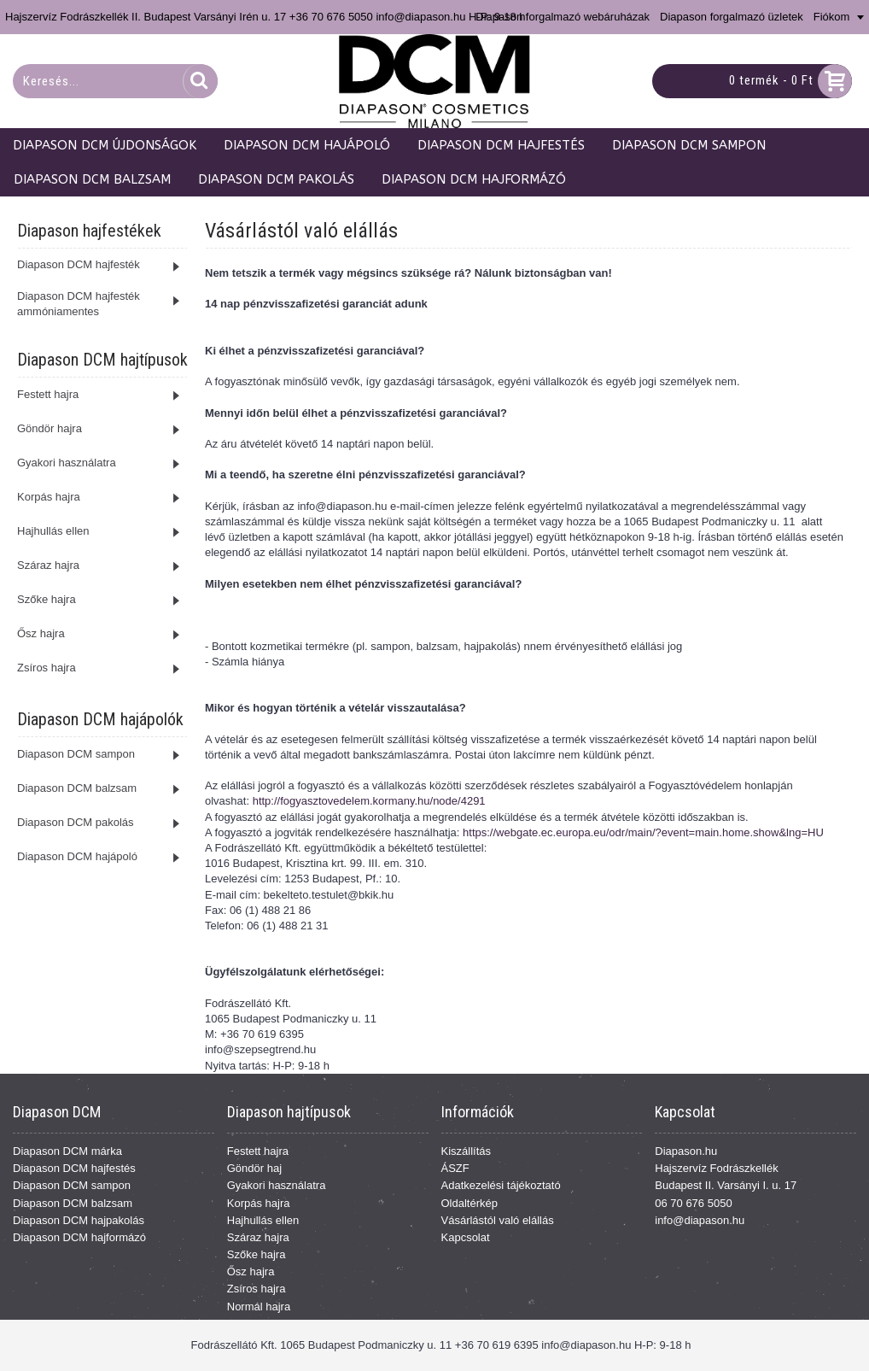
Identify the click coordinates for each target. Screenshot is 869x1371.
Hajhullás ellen (263, 1220)
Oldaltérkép (469, 1203)
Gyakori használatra (276, 1185)
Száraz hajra (258, 1237)
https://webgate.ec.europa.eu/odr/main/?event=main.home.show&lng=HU (643, 832)
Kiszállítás (466, 1151)
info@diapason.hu (699, 1220)
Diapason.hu (686, 1151)
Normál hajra (258, 1306)
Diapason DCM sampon (72, 1185)
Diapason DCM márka (67, 1151)
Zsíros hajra (256, 1288)
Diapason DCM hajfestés (74, 1168)
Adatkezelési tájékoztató (501, 1185)
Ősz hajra (251, 1271)
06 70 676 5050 (693, 1203)
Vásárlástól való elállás (497, 1220)
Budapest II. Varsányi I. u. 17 (725, 1185)
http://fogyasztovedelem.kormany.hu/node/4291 (369, 800)
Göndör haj (254, 1168)
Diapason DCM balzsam (72, 1203)
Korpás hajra (258, 1203)
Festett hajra (258, 1151)
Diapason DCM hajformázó (79, 1237)
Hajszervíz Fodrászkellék (717, 1168)
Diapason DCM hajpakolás (78, 1220)
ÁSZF (455, 1168)
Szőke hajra (256, 1254)
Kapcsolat (465, 1237)
